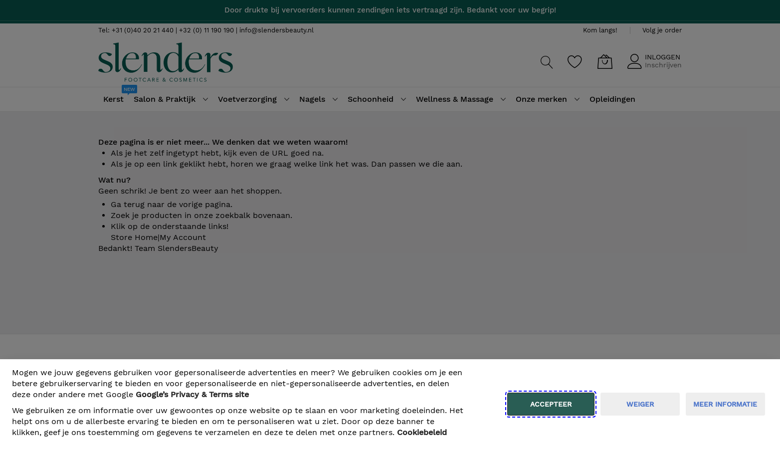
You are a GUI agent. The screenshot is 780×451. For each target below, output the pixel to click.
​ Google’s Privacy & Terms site (192, 394)
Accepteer (551, 404)
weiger (640, 404)
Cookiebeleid (422, 432)
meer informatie (725, 404)
